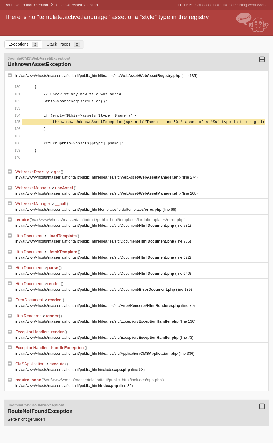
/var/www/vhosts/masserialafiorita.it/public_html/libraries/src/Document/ (97, 225)
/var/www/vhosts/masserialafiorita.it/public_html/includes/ (75, 369)
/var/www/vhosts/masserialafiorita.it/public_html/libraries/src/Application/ (99, 353)
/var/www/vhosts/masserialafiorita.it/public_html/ (69, 385)
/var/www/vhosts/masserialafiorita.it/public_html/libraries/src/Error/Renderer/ (100, 305)
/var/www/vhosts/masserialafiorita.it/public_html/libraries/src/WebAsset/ (100, 75)
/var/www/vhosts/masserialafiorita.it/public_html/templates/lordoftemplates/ (91, 209)
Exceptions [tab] (23, 44)
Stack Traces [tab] (63, 44)
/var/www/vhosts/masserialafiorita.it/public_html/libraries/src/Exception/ (99, 321)
